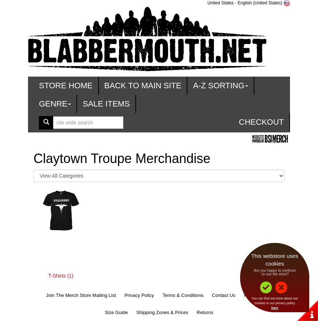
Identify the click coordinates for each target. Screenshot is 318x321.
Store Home (66, 85)
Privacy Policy (139, 295)
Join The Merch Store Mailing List (81, 295)
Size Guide (116, 312)
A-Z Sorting (220, 85)
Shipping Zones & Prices (162, 312)
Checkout (261, 122)
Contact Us (223, 295)
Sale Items (106, 103)
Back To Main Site (143, 85)
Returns (205, 312)
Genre (55, 103)
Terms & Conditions (182, 295)
